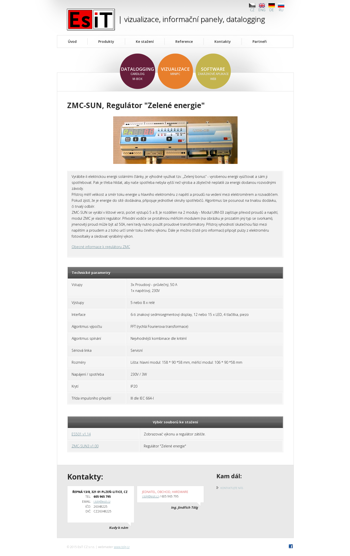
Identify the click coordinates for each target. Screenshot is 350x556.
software (213, 73)
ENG (261, 7)
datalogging (137, 73)
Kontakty (222, 41)
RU (281, 7)
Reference (184, 41)
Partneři (259, 41)
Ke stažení (145, 41)
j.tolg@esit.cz (102, 501)
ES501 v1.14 (81, 434)
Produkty (106, 41)
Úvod (72, 41)
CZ (252, 7)
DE (271, 7)
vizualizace (175, 71)
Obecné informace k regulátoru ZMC (101, 246)
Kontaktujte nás (231, 488)
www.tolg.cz (122, 547)
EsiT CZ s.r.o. (91, 19)
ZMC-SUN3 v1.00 (85, 446)
